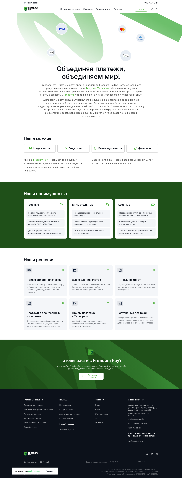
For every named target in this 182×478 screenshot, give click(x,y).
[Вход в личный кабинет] (141, 9)
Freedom (69, 94)
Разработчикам (103, 9)
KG (152, 9)
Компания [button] (88, 9)
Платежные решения (70, 9)
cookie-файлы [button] (34, 471)
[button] (91, 376)
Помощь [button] (118, 9)
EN (157, 9)
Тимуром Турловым (97, 88)
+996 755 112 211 (150, 3)
